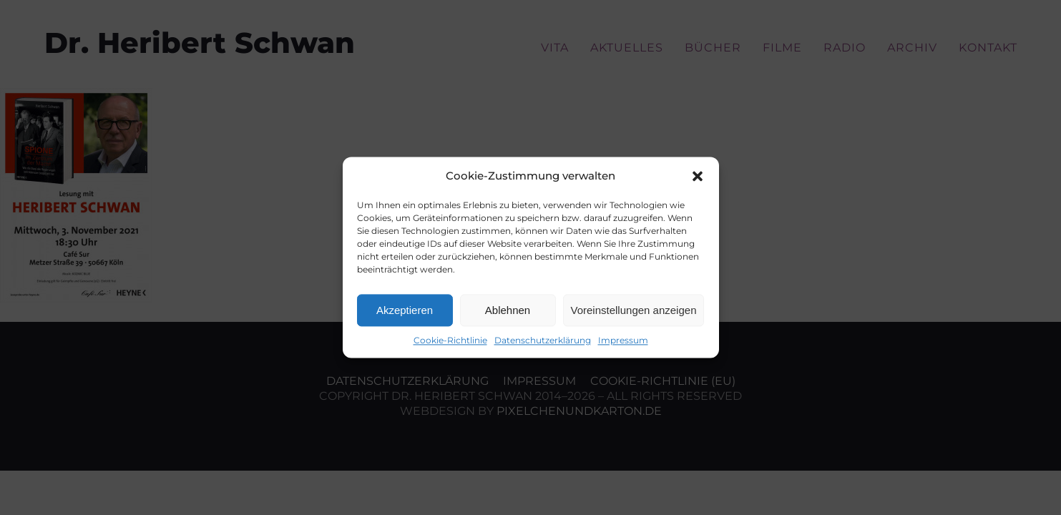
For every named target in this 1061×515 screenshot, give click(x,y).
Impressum (623, 340)
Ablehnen (507, 310)
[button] (697, 176)
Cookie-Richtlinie (450, 340)
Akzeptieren (404, 310)
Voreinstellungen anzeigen (634, 310)
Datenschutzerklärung (542, 340)
